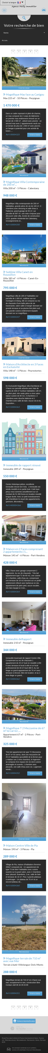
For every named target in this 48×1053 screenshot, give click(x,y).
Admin (37, 1040)
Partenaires (31, 1040)
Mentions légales (10, 1040)
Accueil (5, 40)
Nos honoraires (21, 1040)
